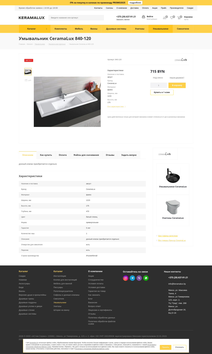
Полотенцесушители (63, 291)
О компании (95, 271)
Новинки (23, 280)
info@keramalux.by (177, 284)
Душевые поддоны (28, 302)
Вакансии (92, 302)
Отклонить (179, 347)
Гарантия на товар (96, 291)
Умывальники (60, 302)
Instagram (125, 278)
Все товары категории (168, 236)
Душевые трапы (26, 299)
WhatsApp (146, 278)
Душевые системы (27, 314)
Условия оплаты (95, 283)
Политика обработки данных (101, 317)
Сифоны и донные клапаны (67, 295)
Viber (139, 278)
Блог (90, 299)
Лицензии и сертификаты (100, 310)
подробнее (135, 2)
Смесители (59, 299)
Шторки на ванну (61, 310)
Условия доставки (96, 287)
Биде (21, 287)
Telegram (132, 278)
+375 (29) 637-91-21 (126, 16)
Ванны (22, 291)
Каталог (23, 271)
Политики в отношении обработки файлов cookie (92, 349)
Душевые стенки (26, 310)
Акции (91, 276)
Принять (165, 347)
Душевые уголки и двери (30, 306)
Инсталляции (60, 276)
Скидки (22, 276)
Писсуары (58, 287)
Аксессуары (24, 283)
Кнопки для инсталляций (65, 280)
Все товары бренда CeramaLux (172, 240)
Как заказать (94, 295)
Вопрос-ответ (94, 306)
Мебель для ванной (63, 283)
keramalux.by (34, 343)
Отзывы (92, 314)
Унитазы (57, 306)
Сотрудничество (95, 280)
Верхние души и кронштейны (32, 295)
